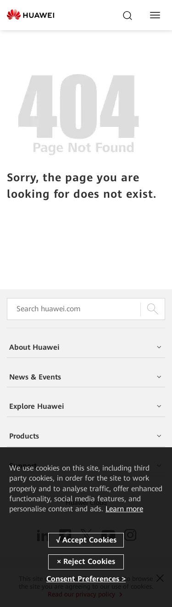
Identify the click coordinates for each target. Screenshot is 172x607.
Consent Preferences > (86, 578)
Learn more (124, 508)
